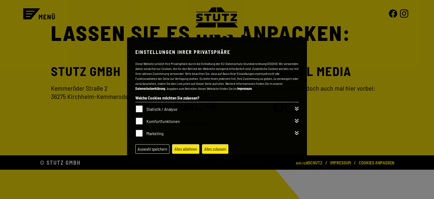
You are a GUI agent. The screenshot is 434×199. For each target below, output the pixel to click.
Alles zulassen (215, 148)
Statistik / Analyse (161, 109)
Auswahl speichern (152, 148)
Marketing (155, 133)
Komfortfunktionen (163, 121)
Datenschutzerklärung (150, 88)
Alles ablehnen (185, 148)
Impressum (244, 88)
